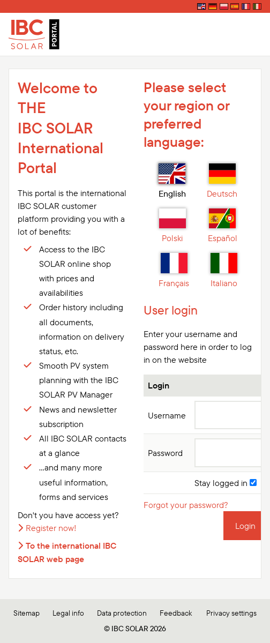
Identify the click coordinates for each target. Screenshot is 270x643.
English (172, 181)
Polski (172, 226)
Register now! (51, 527)
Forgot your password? (186, 504)
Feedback (176, 613)
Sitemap (26, 613)
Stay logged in (225, 482)
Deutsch (222, 181)
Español (222, 226)
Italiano (224, 270)
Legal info (68, 613)
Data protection (122, 613)
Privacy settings (231, 613)
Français (174, 270)
